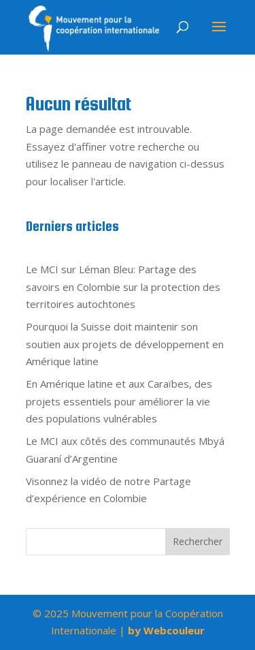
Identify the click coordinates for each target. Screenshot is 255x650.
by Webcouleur (166, 630)
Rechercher (197, 541)
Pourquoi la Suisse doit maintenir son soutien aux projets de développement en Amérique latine (125, 344)
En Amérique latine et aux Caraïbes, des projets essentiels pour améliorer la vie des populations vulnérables (119, 401)
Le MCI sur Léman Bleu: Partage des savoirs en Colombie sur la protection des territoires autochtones (123, 286)
